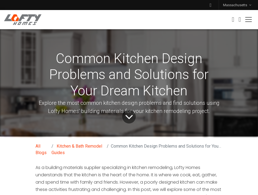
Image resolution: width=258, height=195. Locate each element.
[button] (211, 5)
